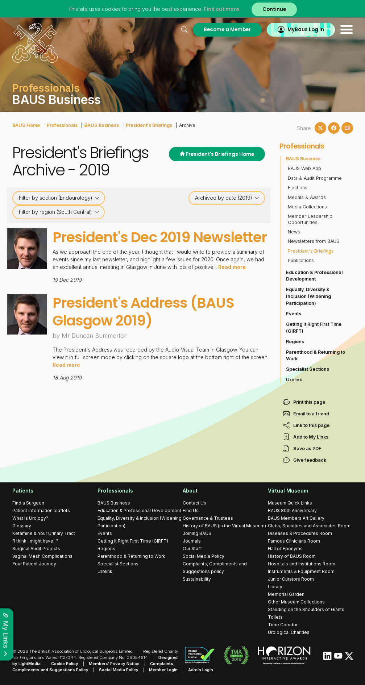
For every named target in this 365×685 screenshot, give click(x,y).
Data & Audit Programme (315, 178)
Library (275, 586)
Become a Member (227, 29)
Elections (297, 187)
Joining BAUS (197, 533)
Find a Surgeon (28, 503)
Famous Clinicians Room (294, 541)
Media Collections (307, 206)
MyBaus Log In (305, 29)
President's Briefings (149, 125)
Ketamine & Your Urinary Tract (43, 533)
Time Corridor (283, 624)
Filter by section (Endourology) (59, 198)
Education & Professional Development (314, 276)
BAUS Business (101, 125)
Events (293, 313)
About (190, 490)
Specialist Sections (307, 369)
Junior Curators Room (291, 579)
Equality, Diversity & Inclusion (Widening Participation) (308, 296)
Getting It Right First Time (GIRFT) (313, 327)
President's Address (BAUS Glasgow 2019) (143, 312)
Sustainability (197, 579)
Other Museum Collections (296, 602)
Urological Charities (289, 632)
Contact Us (194, 503)
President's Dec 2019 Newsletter (160, 237)
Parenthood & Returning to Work (315, 355)
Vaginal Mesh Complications (42, 556)
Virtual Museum (288, 490)
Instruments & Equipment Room (301, 571)
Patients (22, 490)
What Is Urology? (30, 518)
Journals (192, 541)
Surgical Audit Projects (36, 548)
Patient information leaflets (41, 510)
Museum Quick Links (290, 503)
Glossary (21, 525)
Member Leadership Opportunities (310, 219)
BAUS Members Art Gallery (296, 518)
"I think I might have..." (35, 541)
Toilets (275, 617)
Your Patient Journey (34, 563)
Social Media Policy (203, 556)
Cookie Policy (64, 663)
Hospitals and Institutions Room (301, 563)
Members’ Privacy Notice (114, 663)
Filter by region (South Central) (59, 212)
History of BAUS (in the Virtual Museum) (224, 525)
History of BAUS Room (292, 556)
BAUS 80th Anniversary (292, 510)
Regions (295, 341)
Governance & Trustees (208, 518)
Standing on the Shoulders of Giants (306, 609)
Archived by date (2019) (227, 198)
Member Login (163, 669)
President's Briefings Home (217, 154)
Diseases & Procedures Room (300, 533)
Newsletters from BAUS (313, 241)
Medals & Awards (307, 197)
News (294, 231)
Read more (232, 267)
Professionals (62, 125)
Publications (301, 260)
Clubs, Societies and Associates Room (309, 525)
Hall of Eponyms (285, 548)
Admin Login (200, 669)
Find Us (191, 510)
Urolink (294, 379)
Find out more (221, 9)
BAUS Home (26, 125)
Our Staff (192, 548)
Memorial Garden (286, 594)
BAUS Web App (304, 168)
